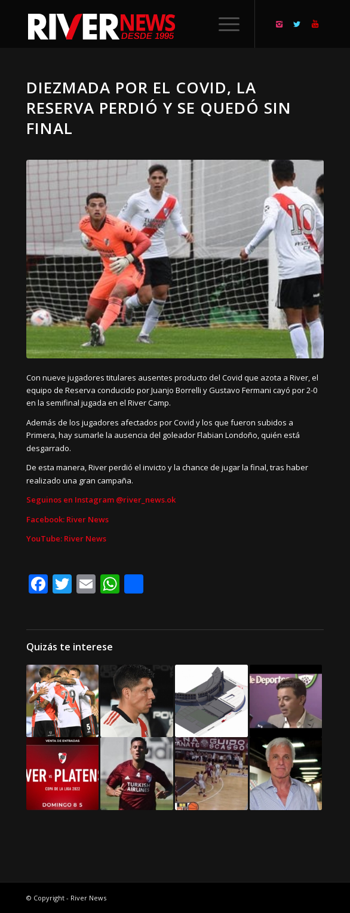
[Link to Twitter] (297, 24)
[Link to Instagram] (279, 24)
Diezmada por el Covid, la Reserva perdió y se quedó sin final (158, 108)
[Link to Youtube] (315, 24)
